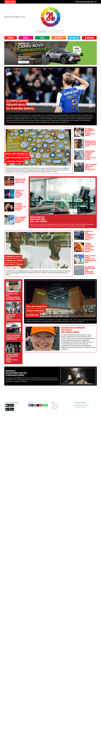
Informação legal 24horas (81, 405)
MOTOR (72, 37)
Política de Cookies (80, 407)
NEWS (11, 37)
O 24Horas (54, 405)
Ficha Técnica (55, 407)
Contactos (54, 409)
